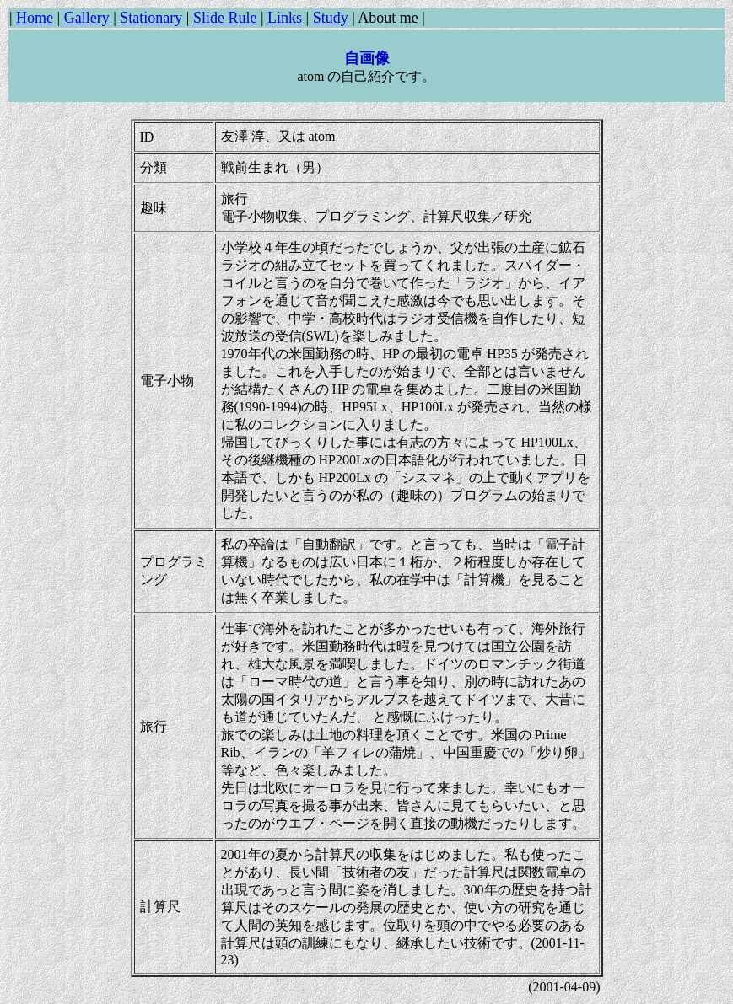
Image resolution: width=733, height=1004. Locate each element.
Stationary (151, 17)
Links (284, 17)
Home (34, 17)
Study (330, 17)
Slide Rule (225, 17)
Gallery (87, 17)
